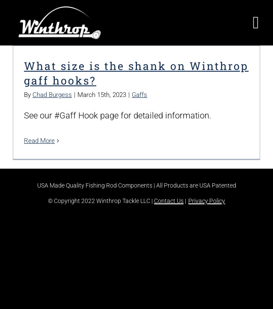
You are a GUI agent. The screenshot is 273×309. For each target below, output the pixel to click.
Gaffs (139, 95)
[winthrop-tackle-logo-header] (60, 11)
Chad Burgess (52, 95)
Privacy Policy (206, 200)
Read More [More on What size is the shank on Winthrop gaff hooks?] (39, 141)
